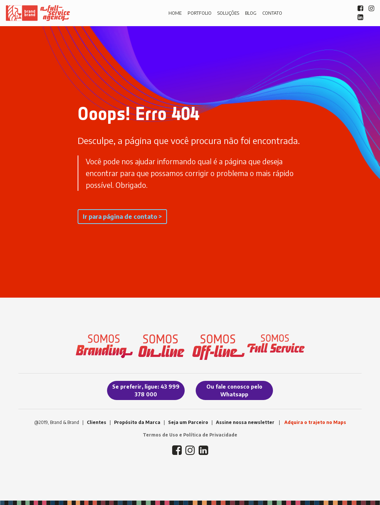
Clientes (96, 422)
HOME (175, 13)
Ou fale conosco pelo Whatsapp (234, 390)
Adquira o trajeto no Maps (315, 422)
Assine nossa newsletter (245, 422)
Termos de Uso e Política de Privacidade (190, 435)
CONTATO (272, 13)
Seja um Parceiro (188, 422)
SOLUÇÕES (228, 13)
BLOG (250, 13)
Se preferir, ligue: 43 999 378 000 (146, 390)
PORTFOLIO (200, 13)
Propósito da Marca (137, 422)
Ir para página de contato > (122, 216)
